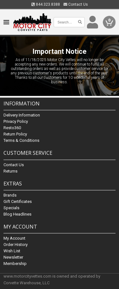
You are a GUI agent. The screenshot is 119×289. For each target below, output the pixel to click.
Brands (10, 195)
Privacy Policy (15, 121)
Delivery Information (21, 115)
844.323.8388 (45, 4)
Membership (15, 263)
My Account (14, 238)
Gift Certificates (17, 201)
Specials (11, 207)
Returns (10, 171)
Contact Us (75, 4)
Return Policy (15, 134)
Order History (15, 244)
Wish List (11, 250)
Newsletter (13, 257)
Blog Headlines (17, 214)
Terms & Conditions (21, 140)
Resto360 (12, 128)
